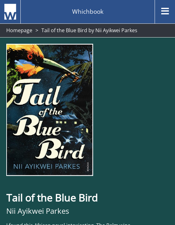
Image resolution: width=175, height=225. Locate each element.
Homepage (19, 30)
